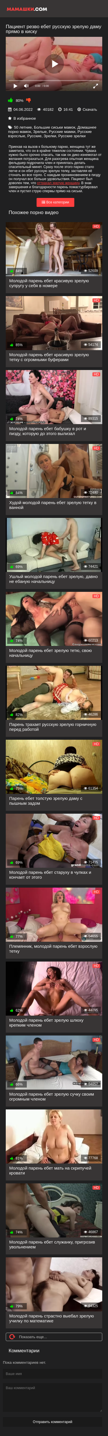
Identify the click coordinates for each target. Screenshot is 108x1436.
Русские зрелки (72, 136)
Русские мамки (62, 131)
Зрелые (40, 131)
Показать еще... (33, 1337)
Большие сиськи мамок (54, 127)
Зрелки (50, 136)
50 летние (23, 127)
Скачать (90, 109)
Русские (34, 136)
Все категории (55, 202)
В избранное (25, 118)
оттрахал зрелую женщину (58, 183)
